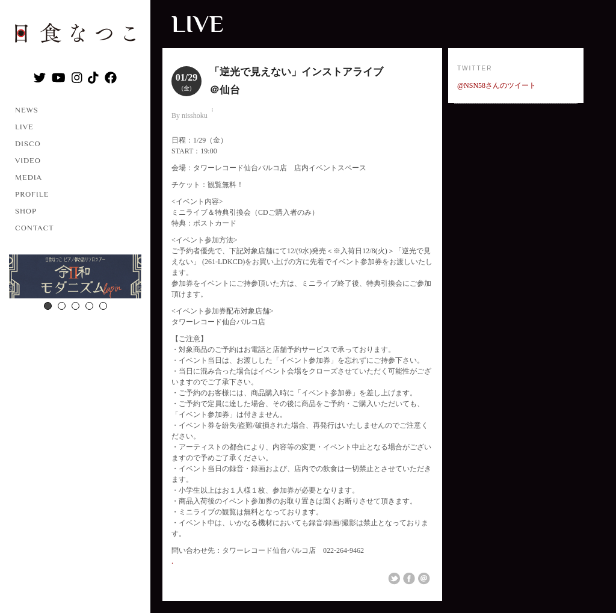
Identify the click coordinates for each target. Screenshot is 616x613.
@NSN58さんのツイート (496, 85)
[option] (75, 277)
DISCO (28, 143)
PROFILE (32, 194)
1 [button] (48, 306)
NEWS (26, 109)
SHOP (26, 210)
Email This (424, 579)
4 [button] (89, 306)
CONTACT (34, 227)
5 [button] (103, 306)
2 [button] (62, 306)
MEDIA (28, 177)
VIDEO (28, 160)
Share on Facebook (409, 579)
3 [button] (75, 306)
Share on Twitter (394, 579)
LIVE (24, 126)
